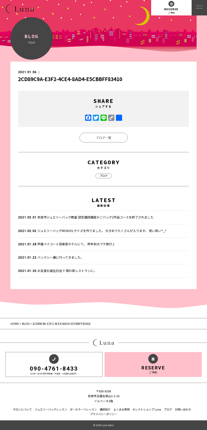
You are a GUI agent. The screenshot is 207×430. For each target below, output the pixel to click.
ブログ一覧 (103, 137)
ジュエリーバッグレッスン (51, 409)
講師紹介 (105, 409)
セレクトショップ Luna (146, 409)
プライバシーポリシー (103, 414)
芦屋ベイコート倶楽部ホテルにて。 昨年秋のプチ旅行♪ (66, 244)
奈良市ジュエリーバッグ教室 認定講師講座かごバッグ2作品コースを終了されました (85, 217)
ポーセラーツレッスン (83, 409)
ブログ (104, 176)
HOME (15, 324)
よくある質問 (121, 409)
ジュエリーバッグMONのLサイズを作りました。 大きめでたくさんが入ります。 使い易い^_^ (92, 230)
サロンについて (22, 409)
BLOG (25, 324)
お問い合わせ (183, 409)
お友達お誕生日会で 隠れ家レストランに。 (57, 270)
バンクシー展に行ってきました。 (51, 257)
